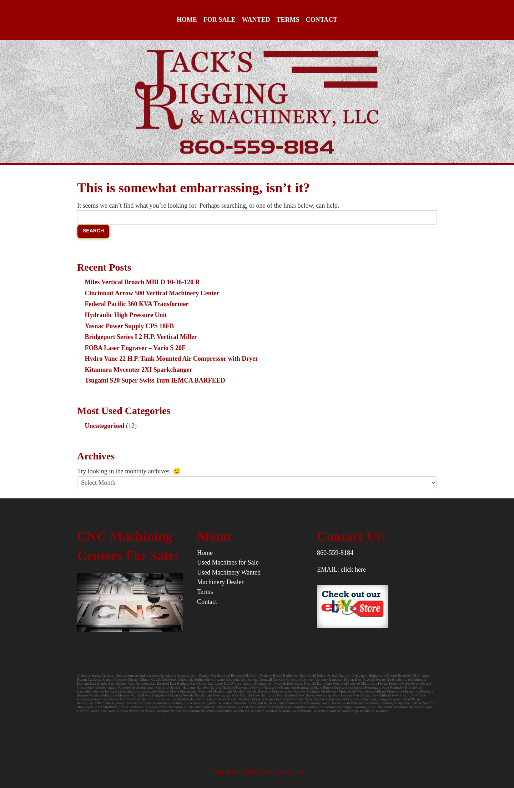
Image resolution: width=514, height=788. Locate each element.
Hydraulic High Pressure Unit (126, 315)
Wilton (227, 711)
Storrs (98, 707)
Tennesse (135, 707)
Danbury (322, 679)
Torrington (203, 707)
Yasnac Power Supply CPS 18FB (129, 326)
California (95, 679)
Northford (283, 699)
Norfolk (125, 699)
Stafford (416, 703)
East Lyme (215, 683)
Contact (321, 19)
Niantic (114, 699)
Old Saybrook (367, 699)
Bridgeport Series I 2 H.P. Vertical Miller (141, 336)
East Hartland (180, 683)
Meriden (299, 691)
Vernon (268, 707)
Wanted (256, 19)
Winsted (306, 711)
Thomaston (175, 707)
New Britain (203, 695)
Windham (257, 711)
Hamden (202, 687)
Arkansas (183, 676)
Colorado (218, 679)
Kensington (373, 687)
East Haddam (118, 683)
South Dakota (331, 703)
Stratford (109, 707)
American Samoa (113, 676)
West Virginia (118, 711)
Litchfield (125, 691)
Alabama (83, 676)
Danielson (336, 679)
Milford (380, 691)
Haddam (176, 687)
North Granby (208, 699)
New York (418, 695)
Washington (345, 707)
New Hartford (287, 695)
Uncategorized (105, 425)
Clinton (145, 679)
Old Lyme (349, 699)
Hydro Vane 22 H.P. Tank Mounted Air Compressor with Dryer (171, 358)
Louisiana (140, 691)
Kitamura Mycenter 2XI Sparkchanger (138, 369)
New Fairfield (242, 695)
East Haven (198, 683)
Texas (162, 707)
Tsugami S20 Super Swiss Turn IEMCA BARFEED (155, 380)
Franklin (395, 683)
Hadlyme (189, 687)
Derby (391, 679)
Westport (162, 711)
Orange (383, 699)
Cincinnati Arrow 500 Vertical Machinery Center (152, 293)
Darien (349, 679)
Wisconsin (320, 711)
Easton (248, 683)
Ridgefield (210, 703)
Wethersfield (179, 711)
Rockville (240, 703)
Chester (133, 679)
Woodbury (366, 711)
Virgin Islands (284, 707)
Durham (83, 683)
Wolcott (334, 711)
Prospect (145, 703)
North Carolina (166, 699)
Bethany (266, 676)
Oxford (406, 699)
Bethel (277, 676)
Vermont (256, 707)
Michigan (313, 691)
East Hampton (138, 683)
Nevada (188, 695)
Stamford (429, 703)
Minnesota (394, 691)
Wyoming (382, 711)
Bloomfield (308, 676)
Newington (85, 699)
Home (187, 19)
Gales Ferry (410, 683)
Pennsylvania (86, 703)
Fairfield (310, 683)
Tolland (189, 707)
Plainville (104, 703)
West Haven (98, 711)
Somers (292, 703)
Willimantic (197, 711)
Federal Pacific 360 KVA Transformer (137, 303)
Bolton (321, 676)
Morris (135, 695)
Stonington (85, 707)
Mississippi (411, 691)
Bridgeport (360, 676)
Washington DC (365, 707)
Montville (110, 695)
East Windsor (233, 683)
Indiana (339, 687)
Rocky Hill (255, 703)
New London (342, 695)
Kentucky (397, 687)
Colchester (169, 679)
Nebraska (175, 695)
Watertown (417, 707)
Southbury (371, 703)
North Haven (228, 699)
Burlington (421, 676)
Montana (95, 695)
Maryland (264, 691)
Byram (82, 679)
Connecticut (249, 679)
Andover (145, 676)
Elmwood (275, 683)
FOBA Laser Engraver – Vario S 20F (135, 347)
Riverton (225, 703)
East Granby (98, 683)
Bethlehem (291, 676)
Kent (385, 687)
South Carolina (309, 703)
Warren (330, 707)
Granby (112, 687)
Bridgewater (377, 676)
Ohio (321, 699)
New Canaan (222, 695)
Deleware (379, 679)
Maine (174, 691)
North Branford (143, 699)
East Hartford (159, 683)
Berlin (254, 676)
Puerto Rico (161, 703)
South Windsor (352, 703)
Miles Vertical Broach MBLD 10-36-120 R (142, 282)
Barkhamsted (220, 676)
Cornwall (265, 679)
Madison (163, 691)
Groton (141, 687)
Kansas (359, 687)
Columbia (233, 679)
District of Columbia (411, 679)
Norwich (310, 699)
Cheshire (120, 679)
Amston (132, 676)
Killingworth (414, 687)
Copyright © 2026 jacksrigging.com (257, 771)
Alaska (96, 676)
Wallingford (315, 707)
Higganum (289, 687)
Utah (245, 707)
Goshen (101, 687)
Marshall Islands (244, 691)
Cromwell (307, 679)
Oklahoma (333, 699)
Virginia (301, 707)
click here (353, 569)
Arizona (170, 676)
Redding (176, 703)
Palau (416, 699)
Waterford (401, 707)
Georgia (425, 683)
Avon (194, 676)
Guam (151, 687)
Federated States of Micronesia (355, 683)
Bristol (392, 676)
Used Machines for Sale (227, 562)
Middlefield (347, 691)
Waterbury (385, 707)
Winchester (241, 711)
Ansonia (157, 676)
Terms (287, 19)
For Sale (219, 19)
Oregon (394, 699)
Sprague (404, 703)
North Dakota (187, 699)
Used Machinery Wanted (229, 572)
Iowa (349, 687)
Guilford (162, 687)
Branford (345, 676)
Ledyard (111, 691)
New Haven (306, 695)
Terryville (150, 707)
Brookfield (405, 676)
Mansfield (204, 691)
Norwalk (297, 699)
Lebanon (97, 691)
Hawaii (257, 687)
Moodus (124, 695)
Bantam (204, 676)
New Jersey (324, 695)
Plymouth (119, 703)
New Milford (381, 695)
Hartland (229, 687)
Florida (383, 683)
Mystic (146, 695)
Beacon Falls (240, 676)
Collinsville (202, 679)
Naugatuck (159, 695)
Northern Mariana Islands (256, 699)
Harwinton (243, 687)
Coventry (292, 679)
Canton (108, 679)
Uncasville (233, 707)
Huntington (305, 687)
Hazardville (271, 687)
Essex (298, 683)
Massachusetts (282, 691)
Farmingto (324, 683)
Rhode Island (192, 703)
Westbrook (136, 711)
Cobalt (156, 679)
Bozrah (332, 676)
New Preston (401, 695)
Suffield (122, 707)
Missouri (426, 691)
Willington (214, 711)
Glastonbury (86, 687)
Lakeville (84, 691)
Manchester (188, 691)
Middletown (365, 691)
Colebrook (185, 679)
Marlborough (222, 691)
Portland (132, 703)
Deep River (363, 679)
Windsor (271, 711)
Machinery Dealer (220, 582)
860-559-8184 (335, 552)
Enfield (288, 683)
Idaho (318, 687)
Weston (150, 711)
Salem (282, 703)
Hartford (216, 687)
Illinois (328, 687)
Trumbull (218, 707)
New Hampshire (264, 695)
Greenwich (127, 687)
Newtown (101, 699)
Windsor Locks (289, 711)
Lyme (151, 691)
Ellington (260, 683)
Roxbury (270, 703)
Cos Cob (279, 679)
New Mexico (362, 695)
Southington (388, 703)
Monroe (83, 695)
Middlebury (329, 691)
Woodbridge (350, 711)
